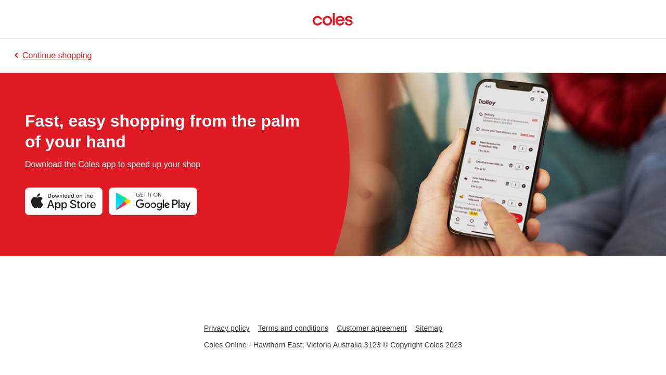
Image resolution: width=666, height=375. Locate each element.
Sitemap (428, 328)
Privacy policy (227, 328)
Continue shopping (52, 55)
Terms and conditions (293, 328)
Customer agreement (371, 328)
